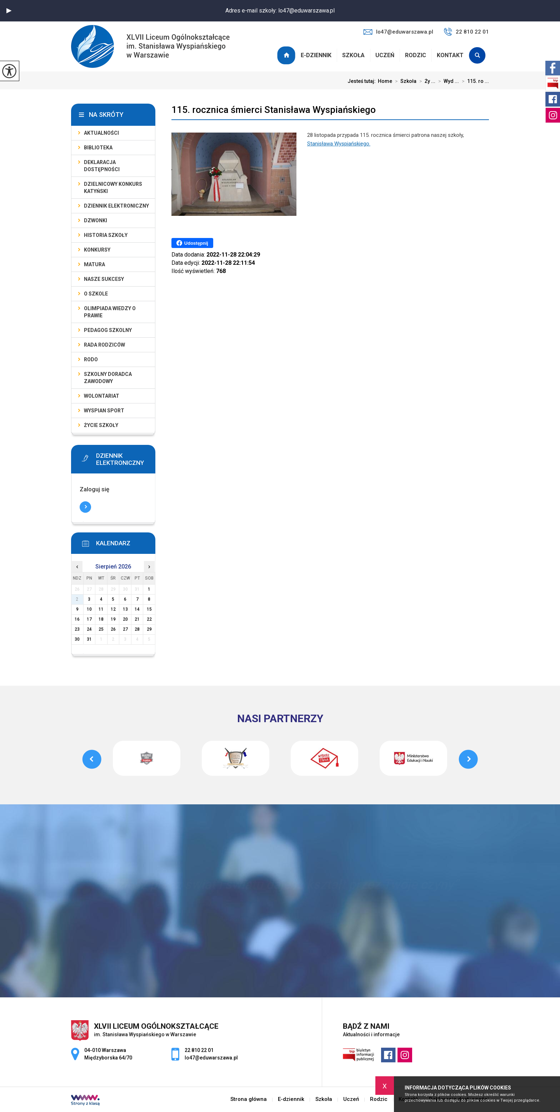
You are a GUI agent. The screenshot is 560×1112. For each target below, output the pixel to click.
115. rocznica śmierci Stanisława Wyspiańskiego (273, 109)
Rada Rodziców (104, 345)
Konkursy (97, 250)
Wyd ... (447, 81)
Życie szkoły (101, 425)
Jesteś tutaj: (363, 81)
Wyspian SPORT (104, 410)
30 (77, 639)
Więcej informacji (85, 507)
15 (149, 609)
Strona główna (287, 55)
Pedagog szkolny (108, 330)
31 (89, 639)
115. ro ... (474, 81)
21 (137, 619)
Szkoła (353, 55)
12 (113, 609)
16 (77, 619)
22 (149, 619)
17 (89, 619)
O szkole (96, 294)
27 (125, 629)
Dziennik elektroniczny (116, 206)
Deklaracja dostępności (102, 165)
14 (137, 609)
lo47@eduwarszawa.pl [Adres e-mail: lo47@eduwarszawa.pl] (211, 1058)
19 (113, 619)
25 (101, 629)
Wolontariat (101, 396)
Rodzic (415, 55)
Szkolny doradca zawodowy (108, 377)
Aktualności (101, 133)
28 (137, 629)
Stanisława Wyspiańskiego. (338, 143)
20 (125, 619)
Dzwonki (95, 220)
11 (101, 609)
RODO (91, 359)
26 (113, 629)
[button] (9, 10)
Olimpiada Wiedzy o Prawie (110, 312)
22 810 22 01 (466, 32)
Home (385, 81)
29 (149, 629)
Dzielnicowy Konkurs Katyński (113, 187)
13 (125, 609)
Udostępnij (192, 243)
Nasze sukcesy (104, 279)
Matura (94, 264)
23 (77, 629)
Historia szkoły (106, 235)
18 (101, 619)
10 (89, 609)
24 (89, 629)
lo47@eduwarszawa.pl (398, 32)
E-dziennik (316, 55)
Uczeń (384, 55)
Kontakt (450, 55)
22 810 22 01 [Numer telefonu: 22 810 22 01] (199, 1050)
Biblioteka (98, 147)
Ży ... (425, 81)
